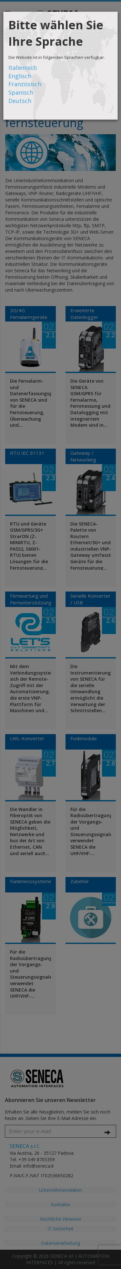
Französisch (24, 84)
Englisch (19, 76)
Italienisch (22, 67)
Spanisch (20, 92)
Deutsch (19, 101)
